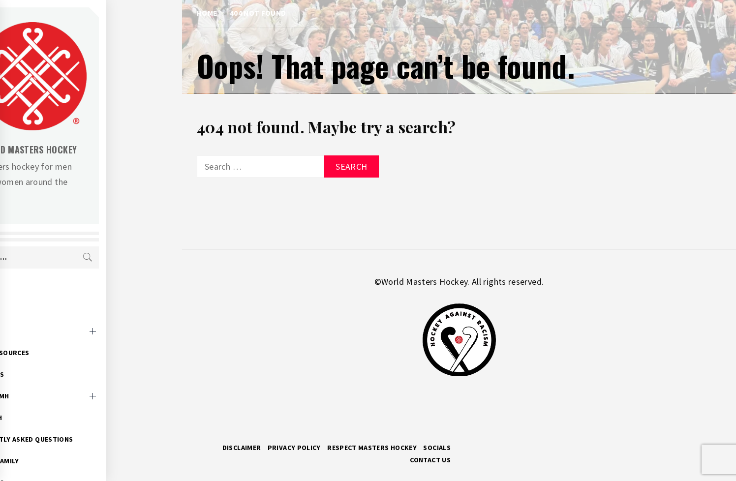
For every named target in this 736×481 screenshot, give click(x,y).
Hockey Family (69, 445)
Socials (437, 447)
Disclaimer (241, 447)
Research (61, 402)
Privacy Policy (294, 447)
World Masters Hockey (103, 149)
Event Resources (74, 337)
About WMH (64, 380)
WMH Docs (62, 467)
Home (53, 294)
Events (56, 315)
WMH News (62, 359)
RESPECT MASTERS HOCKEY (372, 447)
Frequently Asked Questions (96, 424)
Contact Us (430, 459)
